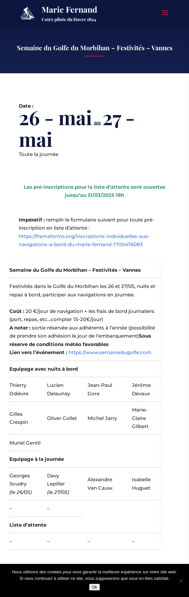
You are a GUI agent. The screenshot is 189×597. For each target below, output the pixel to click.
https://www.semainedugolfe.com (109, 352)
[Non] (181, 580)
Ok (94, 587)
